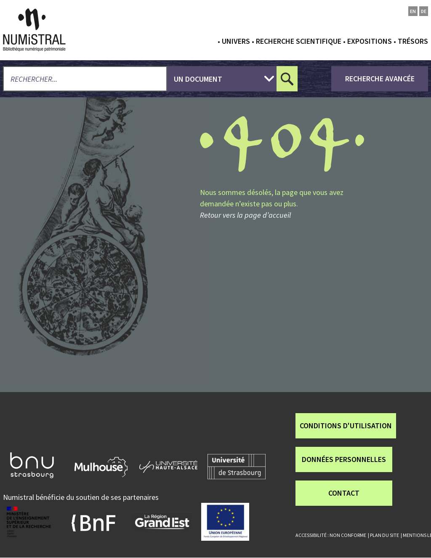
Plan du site (384, 535)
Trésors (413, 41)
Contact (343, 493)
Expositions (369, 41)
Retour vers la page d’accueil (245, 215)
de (423, 11)
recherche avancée (380, 78)
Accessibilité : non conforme (330, 535)
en (413, 11)
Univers (236, 41)
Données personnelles (344, 459)
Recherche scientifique (298, 41)
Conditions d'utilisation (346, 425)
